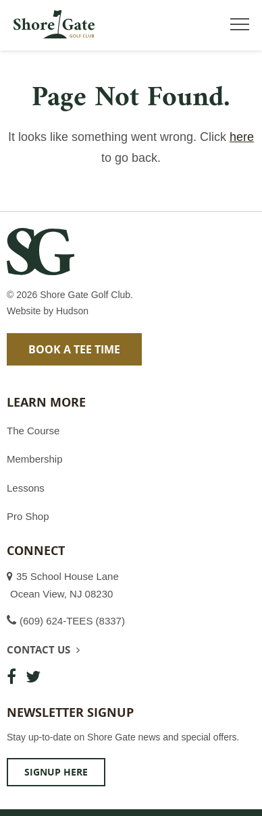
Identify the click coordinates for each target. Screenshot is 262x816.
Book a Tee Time (74, 349)
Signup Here (56, 771)
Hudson (72, 310)
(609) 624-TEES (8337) (72, 620)
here (242, 137)
